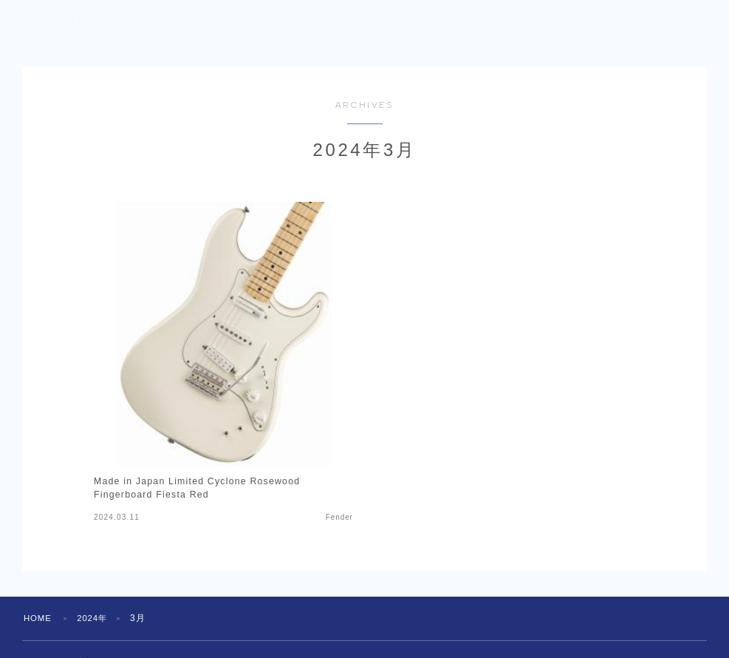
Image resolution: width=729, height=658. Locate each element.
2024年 (95, 618)
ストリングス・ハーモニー (165, 34)
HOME (39, 618)
